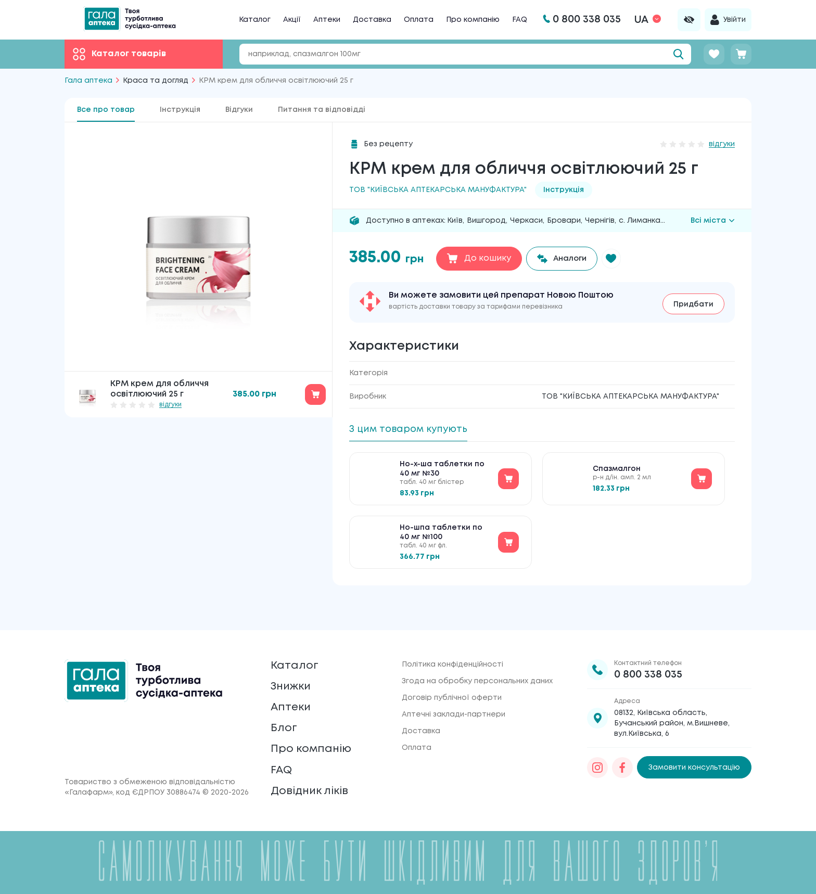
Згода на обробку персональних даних (477, 656)
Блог (285, 715)
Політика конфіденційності (452, 639)
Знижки (294, 666)
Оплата (419, 20)
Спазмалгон (617, 472)
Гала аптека (88, 81)
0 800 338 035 (648, 650)
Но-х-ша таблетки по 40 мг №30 (442, 472)
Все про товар (106, 110)
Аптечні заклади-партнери (453, 689)
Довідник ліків (315, 789)
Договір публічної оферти (452, 673)
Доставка (372, 20)
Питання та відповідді (321, 110)
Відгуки (239, 110)
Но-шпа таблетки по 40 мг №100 (441, 535)
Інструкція (180, 110)
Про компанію (473, 20)
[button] (617, 258)
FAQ (519, 20)
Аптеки (326, 20)
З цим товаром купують (414, 429)
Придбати (693, 302)
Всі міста (713, 221)
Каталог (255, 20)
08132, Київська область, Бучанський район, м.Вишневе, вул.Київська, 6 (672, 698)
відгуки (170, 404)
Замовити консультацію (694, 742)
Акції (292, 20)
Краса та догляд (155, 81)
